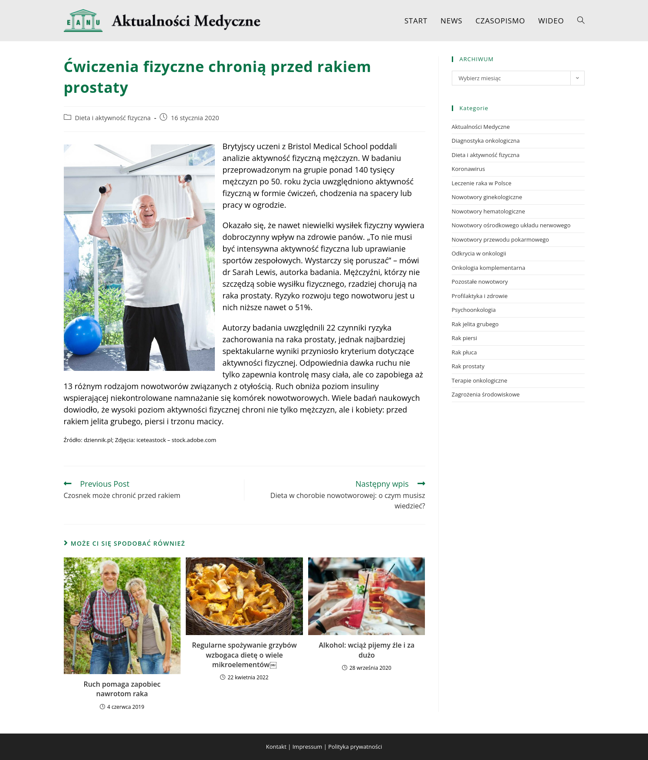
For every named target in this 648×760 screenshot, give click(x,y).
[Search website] (581, 21)
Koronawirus (468, 169)
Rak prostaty (468, 366)
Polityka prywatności (355, 746)
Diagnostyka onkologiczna (486, 140)
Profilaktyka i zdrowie (480, 296)
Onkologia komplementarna (489, 268)
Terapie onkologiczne (479, 380)
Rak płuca (464, 352)
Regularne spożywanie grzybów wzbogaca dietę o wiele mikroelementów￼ (244, 654)
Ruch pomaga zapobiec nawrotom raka (121, 688)
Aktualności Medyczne (481, 127)
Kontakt (276, 746)
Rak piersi (464, 338)
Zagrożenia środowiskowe (486, 394)
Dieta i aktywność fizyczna (113, 118)
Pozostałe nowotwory (480, 281)
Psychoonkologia (474, 310)
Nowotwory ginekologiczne (487, 197)
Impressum (307, 746)
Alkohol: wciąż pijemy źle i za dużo (367, 649)
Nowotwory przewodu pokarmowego (500, 239)
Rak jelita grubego (475, 324)
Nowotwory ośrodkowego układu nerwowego (511, 225)
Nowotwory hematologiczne (488, 211)
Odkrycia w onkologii (479, 253)
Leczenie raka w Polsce (482, 183)
